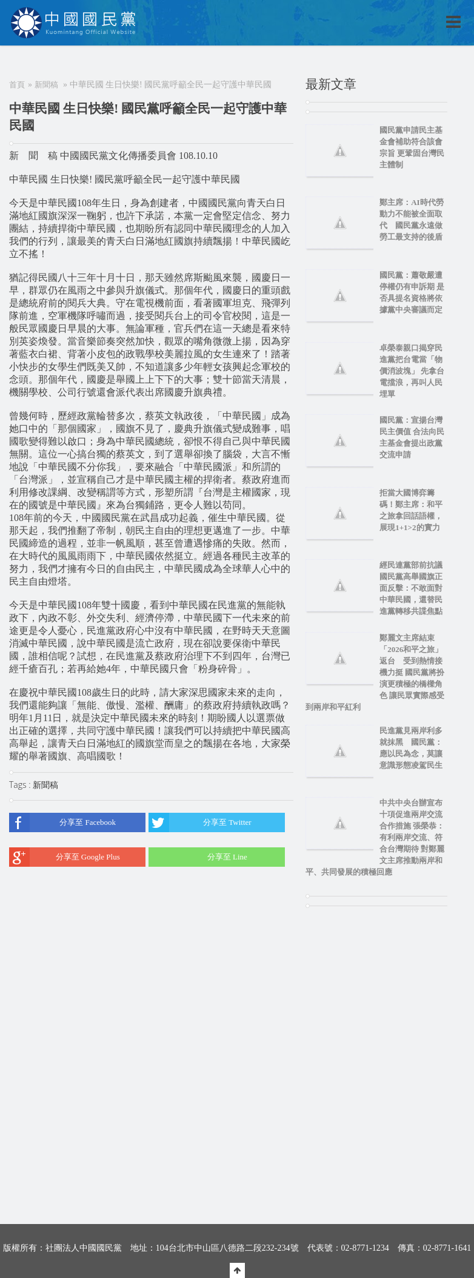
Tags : (21, 784)
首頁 (17, 84)
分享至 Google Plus (64, 857)
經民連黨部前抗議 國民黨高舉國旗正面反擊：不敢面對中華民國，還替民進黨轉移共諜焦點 (414, 588)
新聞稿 (46, 84)
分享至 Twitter (200, 822)
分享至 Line (198, 857)
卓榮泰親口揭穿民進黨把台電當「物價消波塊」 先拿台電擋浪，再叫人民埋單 (411, 371)
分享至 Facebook (62, 822)
